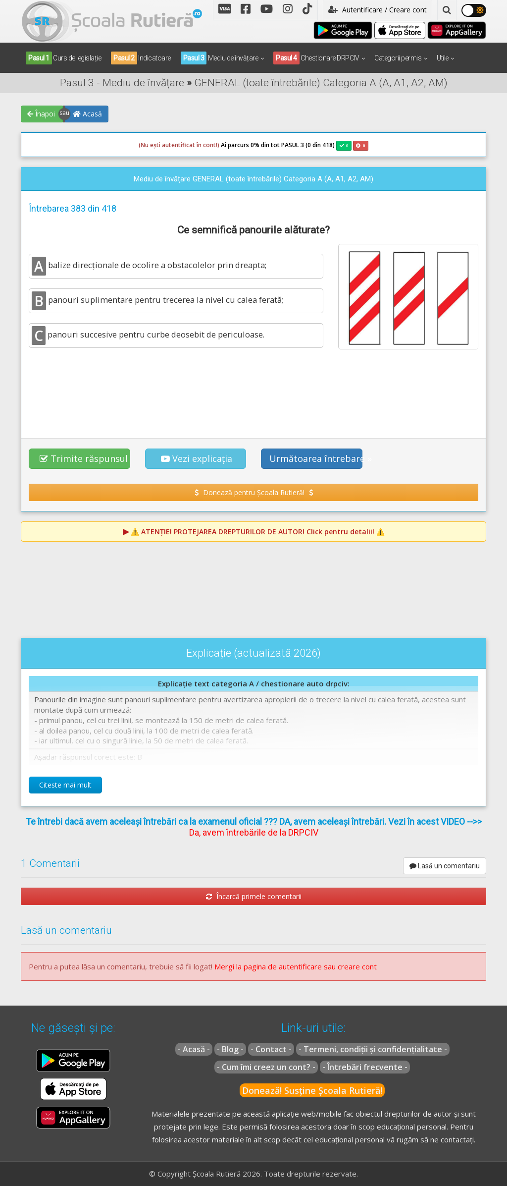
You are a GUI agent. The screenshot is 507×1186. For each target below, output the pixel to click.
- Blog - (230, 1049)
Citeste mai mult (65, 785)
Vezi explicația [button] (196, 458)
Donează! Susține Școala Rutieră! (312, 1090)
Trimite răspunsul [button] (84, 458)
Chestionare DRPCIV (316, 58)
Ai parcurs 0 (196, 145)
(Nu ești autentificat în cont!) (179, 145)
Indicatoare (141, 58)
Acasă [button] (87, 113)
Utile (443, 58)
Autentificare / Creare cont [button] (377, 9)
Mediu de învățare (219, 58)
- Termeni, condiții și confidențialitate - (373, 1049)
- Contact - (271, 1049)
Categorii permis (397, 58)
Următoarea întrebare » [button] (315, 458)
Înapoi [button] (41, 113)
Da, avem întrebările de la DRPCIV (253, 832)
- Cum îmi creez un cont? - (266, 1067)
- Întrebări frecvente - (364, 1067)
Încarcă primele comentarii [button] (254, 896)
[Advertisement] (253, 392)
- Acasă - (194, 1049)
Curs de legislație (63, 58)
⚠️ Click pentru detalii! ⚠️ (258, 531)
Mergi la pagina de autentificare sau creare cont (295, 966)
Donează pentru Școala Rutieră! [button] (254, 492)
